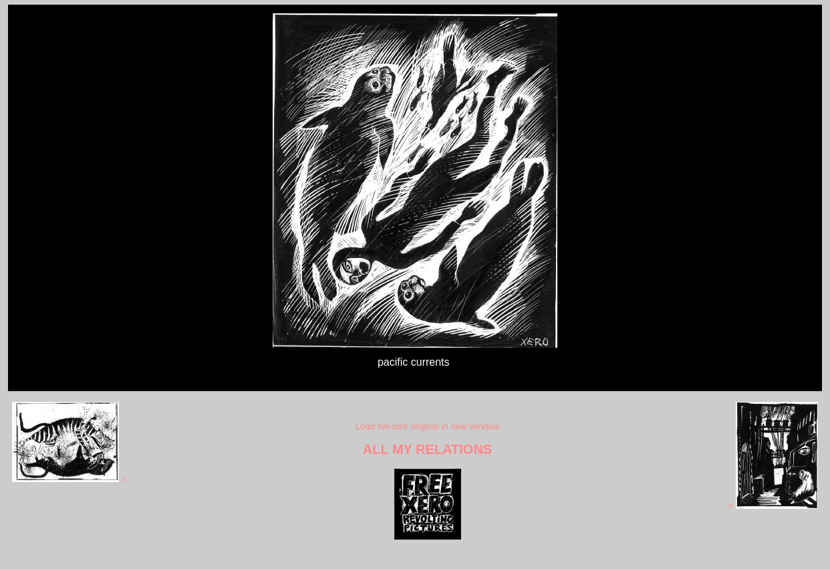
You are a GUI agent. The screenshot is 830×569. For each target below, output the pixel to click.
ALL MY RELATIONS (427, 449)
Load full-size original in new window (428, 426)
